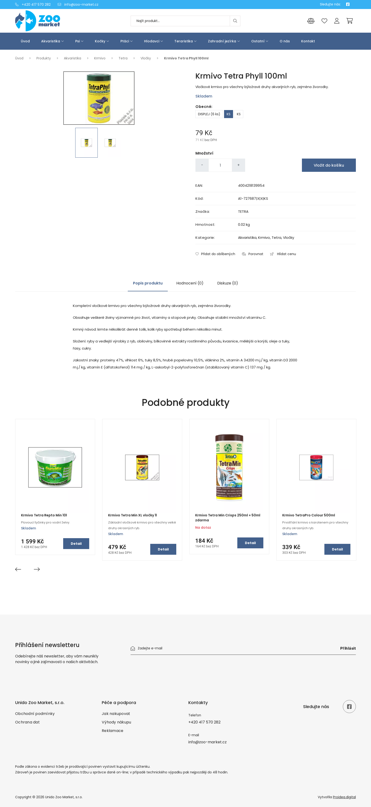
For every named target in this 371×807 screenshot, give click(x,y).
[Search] (235, 21)
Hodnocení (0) (189, 283)
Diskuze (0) (227, 283)
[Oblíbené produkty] (324, 21)
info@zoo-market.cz (78, 4)
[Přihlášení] (336, 21)
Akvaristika (50, 41)
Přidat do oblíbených (215, 254)
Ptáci (124, 41)
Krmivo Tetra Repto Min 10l (44, 515)
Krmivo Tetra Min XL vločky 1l (132, 515)
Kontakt (308, 41)
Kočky (100, 41)
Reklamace (112, 730)
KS (228, 114)
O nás (285, 41)
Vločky (146, 58)
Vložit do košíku (329, 165)
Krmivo (100, 58)
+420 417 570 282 (33, 4)
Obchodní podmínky (35, 713)
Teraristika (183, 41)
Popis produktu (148, 283)
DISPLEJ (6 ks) (209, 114)
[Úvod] (55, 21)
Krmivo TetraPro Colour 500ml (308, 515)
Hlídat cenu (283, 254)
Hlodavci (151, 41)
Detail (76, 543)
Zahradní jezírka (222, 41)
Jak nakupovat (116, 713)
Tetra (123, 58)
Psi (77, 41)
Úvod (25, 41)
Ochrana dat (27, 722)
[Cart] (349, 21)
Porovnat (252, 254)
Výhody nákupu (116, 722)
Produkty (44, 58)
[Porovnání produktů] (310, 21)
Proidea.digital (344, 797)
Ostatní (258, 41)
